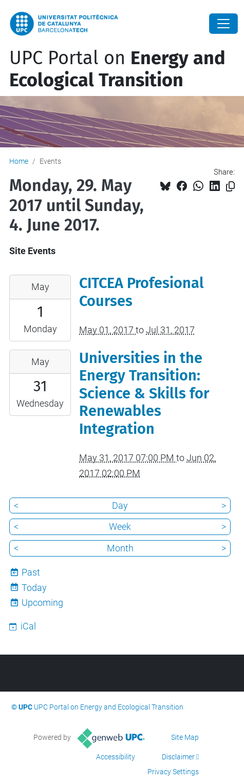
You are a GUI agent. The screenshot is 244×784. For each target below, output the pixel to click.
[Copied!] (230, 187)
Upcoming (42, 602)
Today (34, 587)
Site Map (185, 737)
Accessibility (115, 757)
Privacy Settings (173, 772)
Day (120, 505)
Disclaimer (178, 757)
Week (120, 526)
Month (120, 548)
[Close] (223, 23)
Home (18, 161)
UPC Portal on (117, 69)
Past (31, 572)
